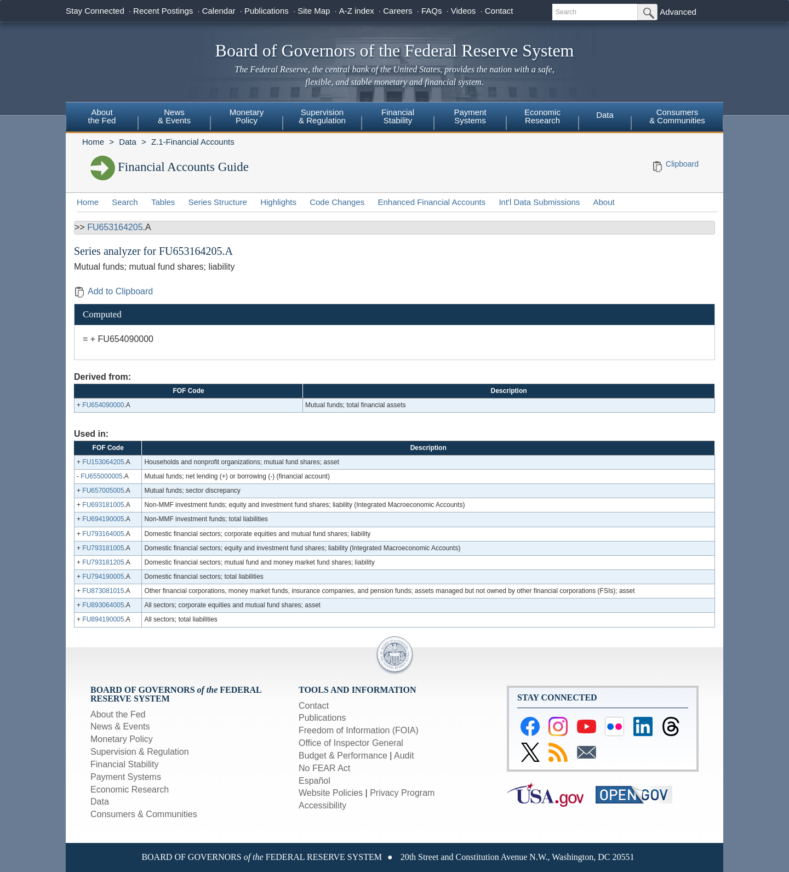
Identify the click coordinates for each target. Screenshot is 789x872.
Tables (163, 202)
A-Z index (356, 10)
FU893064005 (103, 605)
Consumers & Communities (677, 116)
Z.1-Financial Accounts (193, 141)
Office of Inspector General (351, 743)
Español (314, 780)
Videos (463, 10)
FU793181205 (103, 562)
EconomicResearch (542, 116)
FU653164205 (114, 227)
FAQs (431, 10)
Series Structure (217, 202)
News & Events (120, 726)
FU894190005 (103, 619)
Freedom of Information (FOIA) (359, 730)
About (604, 202)
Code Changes (337, 202)
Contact (499, 10)
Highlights (278, 202)
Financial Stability (124, 764)
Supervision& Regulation (322, 116)
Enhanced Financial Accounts (431, 202)
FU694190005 (103, 519)
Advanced (678, 11)
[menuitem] (102, 117)
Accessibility (322, 805)
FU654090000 (103, 405)
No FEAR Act (324, 768)
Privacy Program (402, 792)
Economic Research (129, 789)
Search (125, 202)
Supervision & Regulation (139, 751)
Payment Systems (125, 777)
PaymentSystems (470, 116)
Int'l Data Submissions (539, 202)
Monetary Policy (121, 739)
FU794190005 (103, 576)
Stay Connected (95, 10)
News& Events (174, 116)
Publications (266, 10)
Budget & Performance (343, 755)
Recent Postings (163, 10)
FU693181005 (103, 505)
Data (605, 114)
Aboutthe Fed (102, 116)
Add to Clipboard (113, 291)
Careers (397, 10)
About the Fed (118, 714)
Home (93, 141)
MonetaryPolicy (247, 116)
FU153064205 (103, 462)
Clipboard (682, 163)
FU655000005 (101, 476)
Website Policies (331, 792)
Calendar (219, 10)
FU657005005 (103, 490)
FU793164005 (103, 534)
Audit (404, 755)
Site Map (314, 10)
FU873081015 (103, 591)
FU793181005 (103, 548)
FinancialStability (397, 116)
